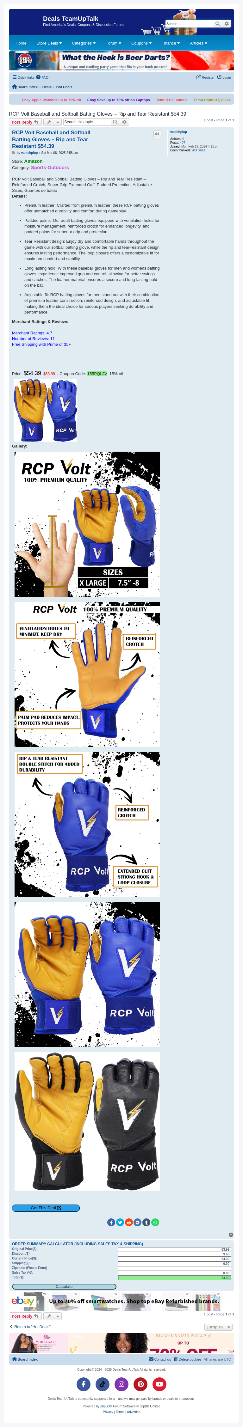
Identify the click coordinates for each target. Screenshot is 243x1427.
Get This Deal (43, 1207)
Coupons (141, 43)
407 (182, 142)
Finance (171, 43)
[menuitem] (42, 77)
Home (21, 43)
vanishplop (178, 132)
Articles (198, 43)
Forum (113, 43)
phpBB (105, 1406)
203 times (198, 150)
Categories (83, 43)
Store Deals (49, 43)
